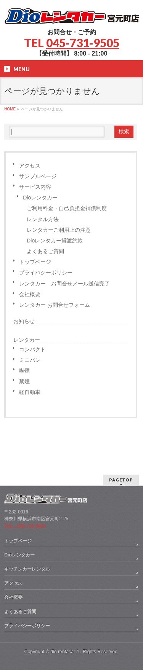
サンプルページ (37, 176)
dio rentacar (62, 606)
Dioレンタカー (40, 197)
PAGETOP (121, 434)
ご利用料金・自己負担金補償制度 (67, 208)
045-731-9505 (82, 42)
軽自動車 (29, 392)
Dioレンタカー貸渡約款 (55, 240)
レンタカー (26, 340)
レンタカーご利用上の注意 (59, 230)
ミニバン (29, 360)
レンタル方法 (43, 219)
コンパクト (32, 349)
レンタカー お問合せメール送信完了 (64, 284)
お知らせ (24, 321)
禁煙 (24, 381)
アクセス (29, 166)
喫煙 (24, 371)
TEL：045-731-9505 (25, 480)
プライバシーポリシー (45, 272)
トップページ (35, 262)
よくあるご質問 (45, 251)
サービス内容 (35, 187)
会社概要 (29, 294)
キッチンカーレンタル (27, 524)
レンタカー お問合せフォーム (54, 305)
